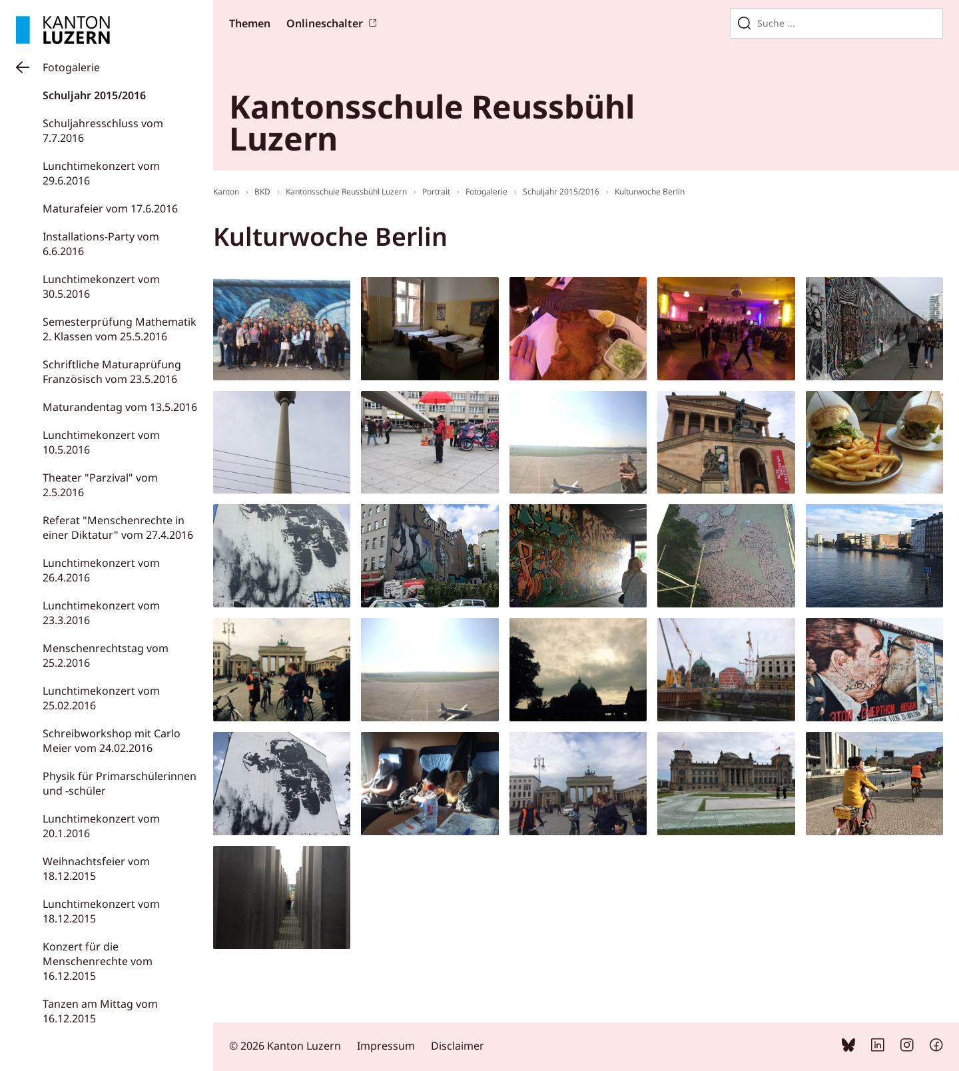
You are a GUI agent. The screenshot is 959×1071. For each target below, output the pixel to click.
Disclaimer (457, 1045)
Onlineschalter (324, 23)
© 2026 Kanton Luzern (285, 1045)
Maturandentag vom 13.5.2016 (120, 407)
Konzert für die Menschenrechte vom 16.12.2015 (98, 961)
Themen (249, 23)
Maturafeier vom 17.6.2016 (110, 208)
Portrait (436, 191)
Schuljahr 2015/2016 (94, 95)
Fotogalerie (71, 67)
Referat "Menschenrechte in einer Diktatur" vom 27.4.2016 (118, 527)
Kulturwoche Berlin (650, 191)
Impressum (386, 1045)
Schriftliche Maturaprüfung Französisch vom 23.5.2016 (112, 371)
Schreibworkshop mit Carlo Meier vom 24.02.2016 (111, 740)
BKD (262, 191)
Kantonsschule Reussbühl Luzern (346, 191)
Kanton (226, 191)
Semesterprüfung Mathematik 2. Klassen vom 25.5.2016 (119, 329)
